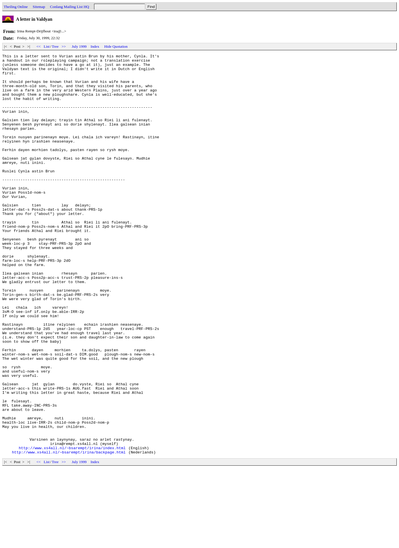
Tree (55, 46)
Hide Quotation (116, 46)
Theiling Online (16, 7)
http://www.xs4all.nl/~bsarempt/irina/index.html (72, 527)
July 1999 (79, 46)
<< (39, 46)
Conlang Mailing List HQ (69, 7)
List (47, 46)
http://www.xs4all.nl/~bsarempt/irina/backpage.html (69, 532)
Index (95, 46)
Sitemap (39, 7)
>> (64, 46)
